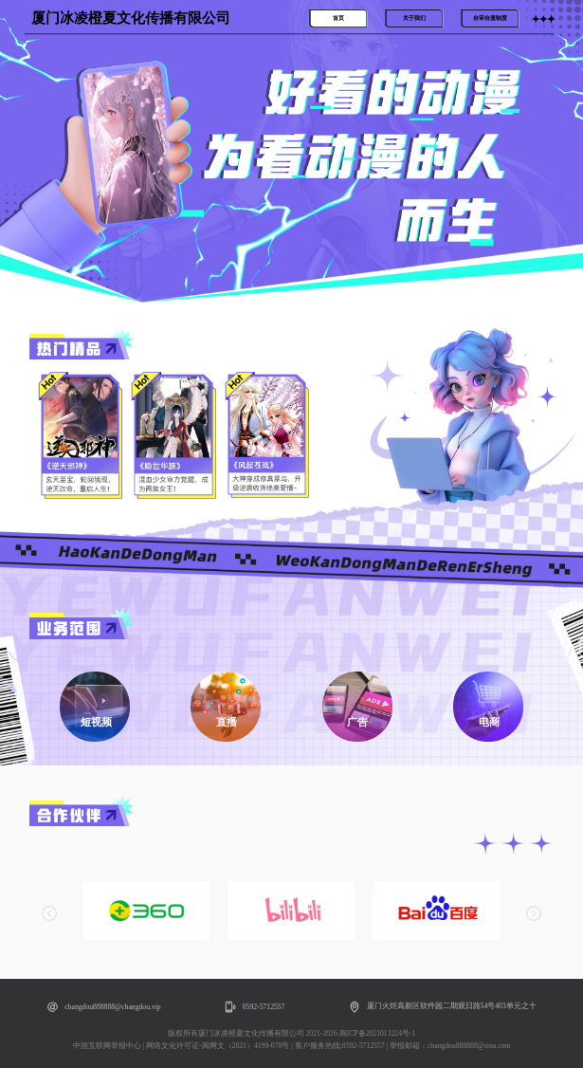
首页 (338, 18)
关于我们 (414, 18)
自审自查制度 (490, 18)
